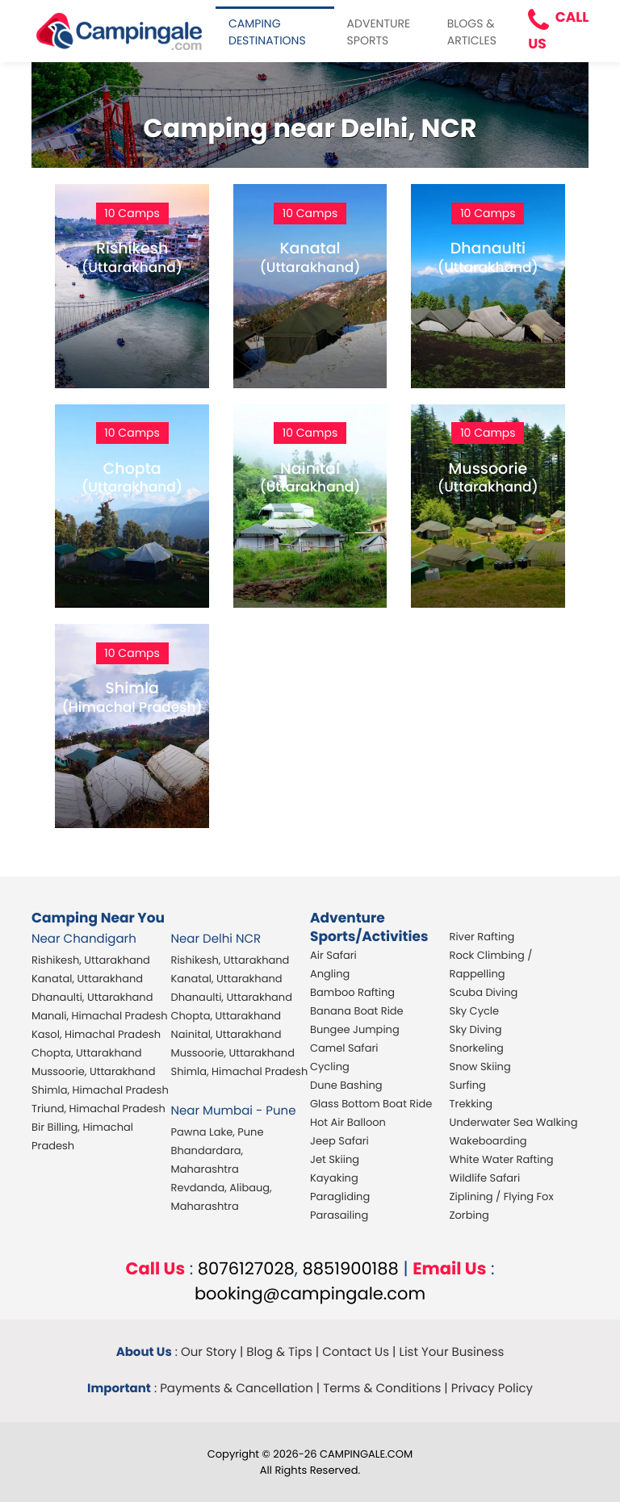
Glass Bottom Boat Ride (371, 1103)
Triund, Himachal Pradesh (98, 1108)
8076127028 (246, 1269)
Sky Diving (476, 1029)
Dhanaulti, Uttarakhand (92, 997)
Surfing (468, 1085)
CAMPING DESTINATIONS (267, 31)
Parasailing (339, 1215)
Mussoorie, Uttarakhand (93, 1071)
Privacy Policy (492, 1388)
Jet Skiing (334, 1159)
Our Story (209, 1352)
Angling (330, 973)
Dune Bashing (346, 1085)
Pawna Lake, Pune (217, 1132)
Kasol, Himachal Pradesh (96, 1034)
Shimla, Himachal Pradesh (100, 1090)
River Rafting (482, 936)
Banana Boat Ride (357, 1011)
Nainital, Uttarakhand (226, 1034)
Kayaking (334, 1178)
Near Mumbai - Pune (233, 1110)
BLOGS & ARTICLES (471, 31)
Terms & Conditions (382, 1388)
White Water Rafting (502, 1159)
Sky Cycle (475, 1011)
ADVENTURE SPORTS (379, 31)
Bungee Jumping (355, 1029)
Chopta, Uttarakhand (86, 1053)
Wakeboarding (488, 1140)
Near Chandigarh (83, 939)
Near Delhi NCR (216, 939)
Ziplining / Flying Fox (502, 1196)
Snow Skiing (480, 1066)
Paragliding (340, 1196)
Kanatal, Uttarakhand (87, 978)
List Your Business (451, 1352)
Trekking (471, 1103)
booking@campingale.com (310, 1294)
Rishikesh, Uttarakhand (90, 960)
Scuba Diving (484, 992)
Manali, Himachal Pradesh (99, 1015)
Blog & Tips (279, 1352)
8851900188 (351, 1269)
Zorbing (469, 1215)
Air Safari (333, 955)
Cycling (330, 1066)
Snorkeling (477, 1048)
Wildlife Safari (485, 1178)
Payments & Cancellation (236, 1388)
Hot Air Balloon (348, 1122)
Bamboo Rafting (352, 992)
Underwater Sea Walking (514, 1122)
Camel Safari (344, 1048)
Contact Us (355, 1352)
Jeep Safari (339, 1140)
